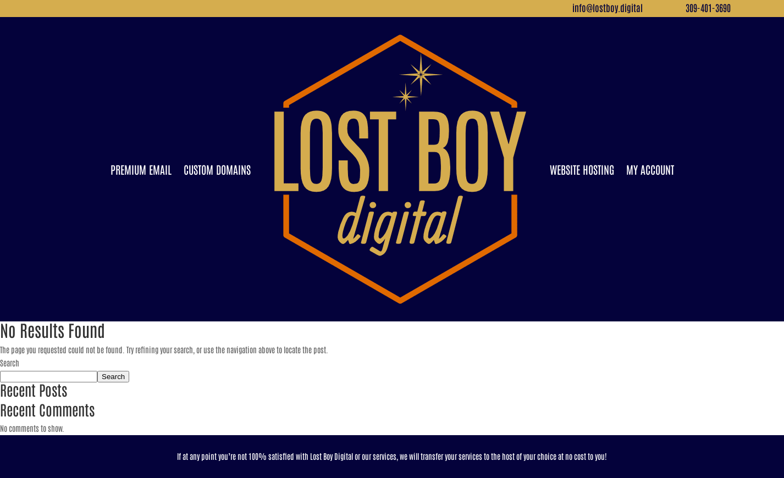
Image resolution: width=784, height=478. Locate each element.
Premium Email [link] (141, 169)
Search (9, 363)
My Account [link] (650, 169)
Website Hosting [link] (582, 169)
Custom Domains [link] (217, 169)
